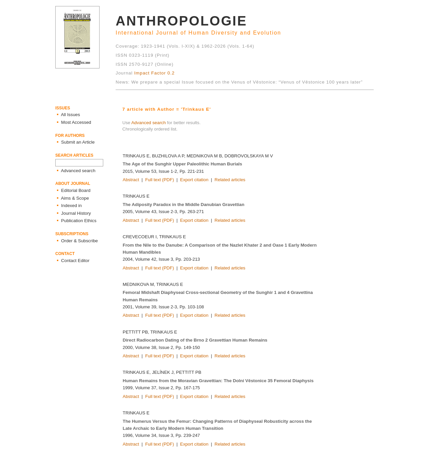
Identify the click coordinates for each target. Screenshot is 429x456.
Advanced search (148, 122)
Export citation (194, 179)
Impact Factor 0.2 (154, 72)
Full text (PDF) (159, 179)
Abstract (131, 179)
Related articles (229, 179)
